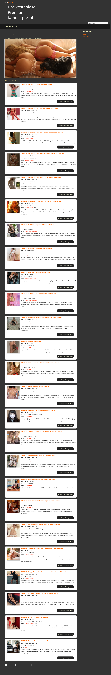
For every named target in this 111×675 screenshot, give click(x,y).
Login (84, 34)
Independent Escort (30, 255)
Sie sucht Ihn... (29, 91)
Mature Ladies (29, 207)
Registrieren (86, 36)
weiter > (20, 665)
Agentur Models (29, 115)
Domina (27, 647)
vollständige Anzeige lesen (65, 101)
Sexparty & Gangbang (31, 231)
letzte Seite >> (27, 665)
